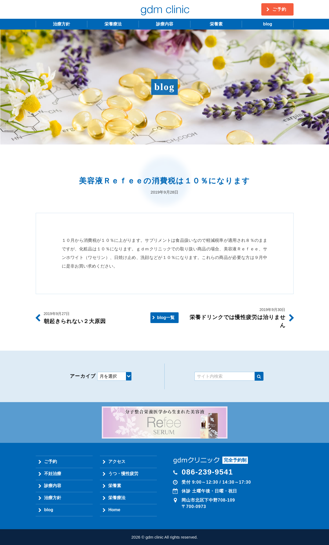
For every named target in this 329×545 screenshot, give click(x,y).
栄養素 (216, 24)
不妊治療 (52, 473)
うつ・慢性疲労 (123, 473)
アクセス (116, 461)
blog (267, 24)
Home (114, 509)
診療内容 (164, 24)
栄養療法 (113, 24)
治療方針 (61, 24)
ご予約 (279, 9)
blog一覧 (166, 317)
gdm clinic (164, 9)
